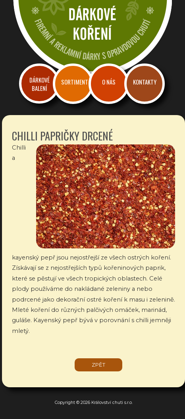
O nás (109, 82)
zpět (98, 365)
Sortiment (74, 82)
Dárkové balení (39, 84)
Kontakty (144, 82)
